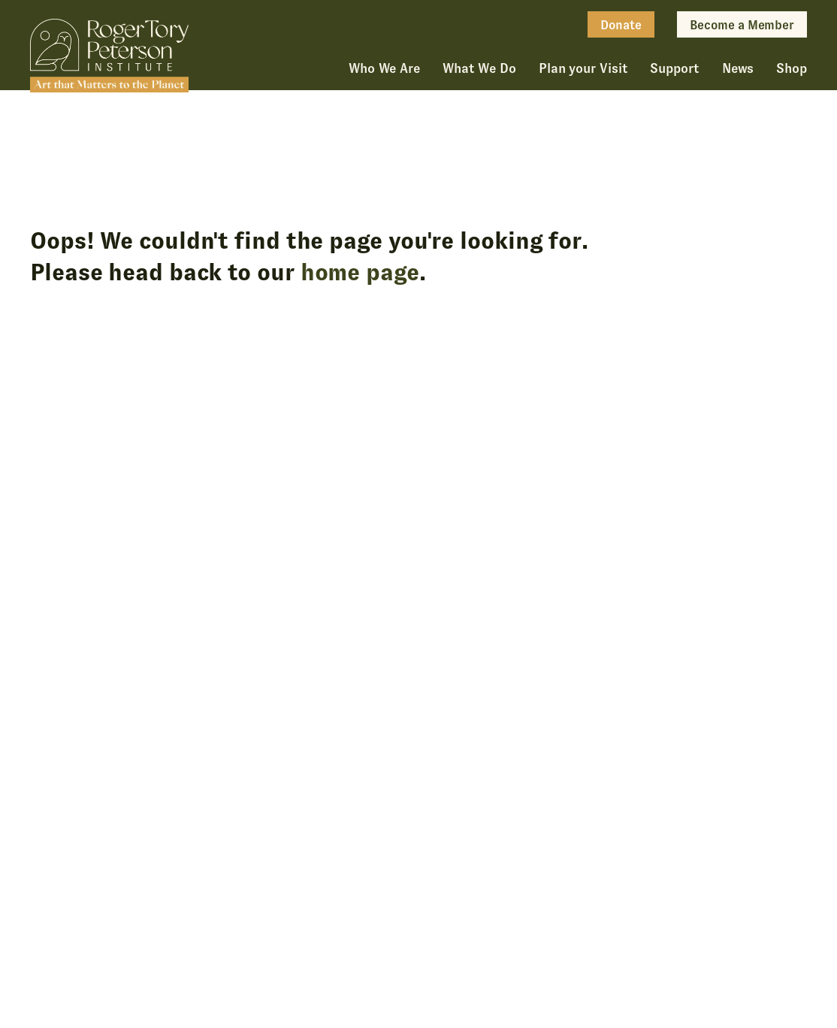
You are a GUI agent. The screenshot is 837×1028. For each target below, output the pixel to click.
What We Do (479, 68)
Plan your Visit (583, 68)
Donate (620, 25)
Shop (791, 68)
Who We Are (384, 68)
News (738, 68)
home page (360, 272)
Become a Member (742, 25)
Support (674, 68)
